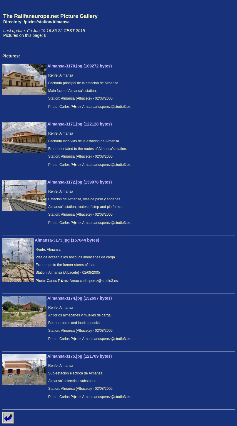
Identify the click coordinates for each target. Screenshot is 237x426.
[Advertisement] (207, 25)
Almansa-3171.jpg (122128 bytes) (79, 124)
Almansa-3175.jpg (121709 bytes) (79, 356)
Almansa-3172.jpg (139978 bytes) (79, 182)
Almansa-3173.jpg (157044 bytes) (67, 240)
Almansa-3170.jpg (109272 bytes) (79, 66)
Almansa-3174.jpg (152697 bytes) (79, 298)
